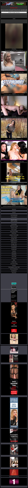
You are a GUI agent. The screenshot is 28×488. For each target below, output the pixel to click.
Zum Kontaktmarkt (14, 215)
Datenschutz (14, 272)
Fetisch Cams (14, 261)
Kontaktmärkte (14, 247)
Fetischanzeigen (14, 224)
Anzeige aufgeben (14, 216)
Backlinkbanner (14, 270)
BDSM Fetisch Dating (14, 226)
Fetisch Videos (14, 258)
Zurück (14, 18)
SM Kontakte (14, 252)
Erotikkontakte (14, 249)
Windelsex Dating (14, 227)
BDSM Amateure (14, 242)
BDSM (14, 260)
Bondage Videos (14, 238)
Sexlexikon (14, 265)
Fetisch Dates (14, 233)
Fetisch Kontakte (14, 236)
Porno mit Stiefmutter (14, 269)
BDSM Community (14, 221)
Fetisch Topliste (14, 229)
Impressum (14, 209)
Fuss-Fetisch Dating (14, 263)
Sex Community (14, 245)
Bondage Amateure (14, 240)
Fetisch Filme (14, 256)
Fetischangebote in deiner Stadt (14, 267)
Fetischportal (14, 254)
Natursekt (14, 251)
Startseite (14, 212)
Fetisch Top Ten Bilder (14, 231)
